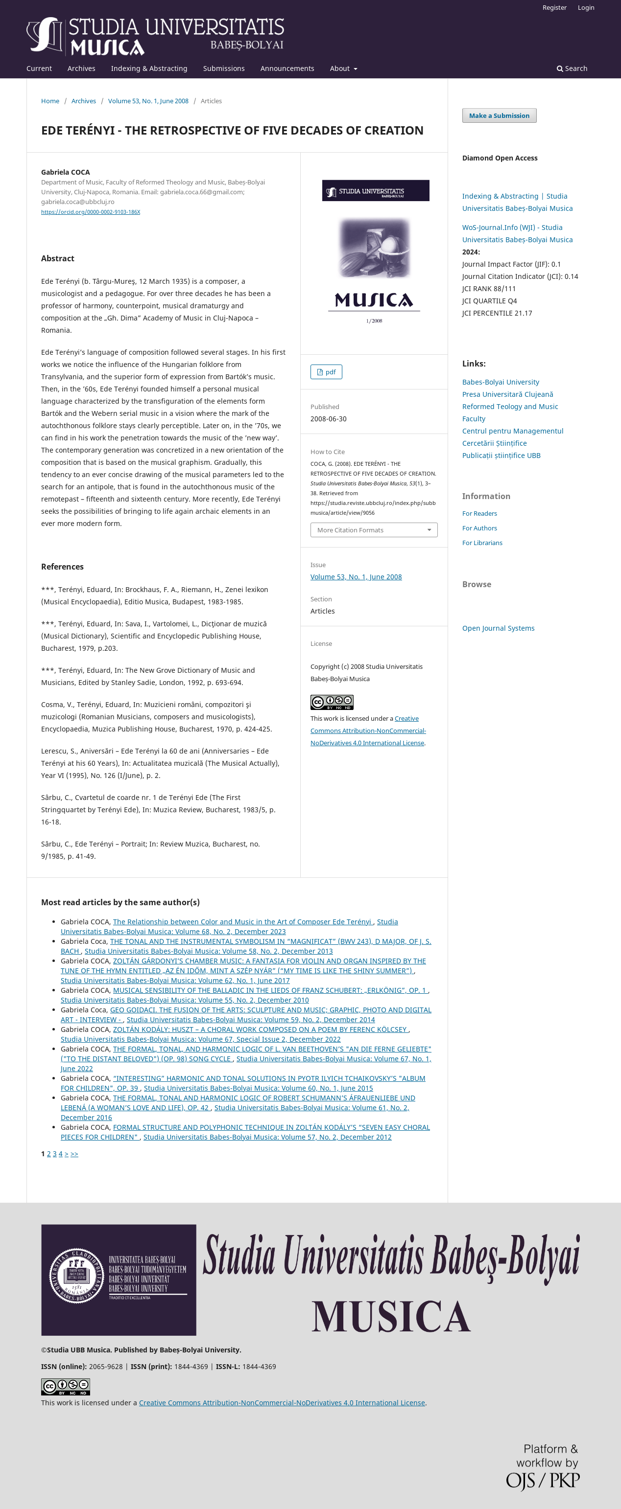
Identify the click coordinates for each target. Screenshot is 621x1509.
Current (39, 68)
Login (586, 7)
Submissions (224, 68)
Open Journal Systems (498, 628)
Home (50, 100)
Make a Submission (499, 115)
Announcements (287, 68)
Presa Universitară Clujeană (507, 394)
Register (555, 7)
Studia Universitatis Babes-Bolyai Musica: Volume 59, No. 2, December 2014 (251, 1019)
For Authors (479, 528)
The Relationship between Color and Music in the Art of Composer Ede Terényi (243, 921)
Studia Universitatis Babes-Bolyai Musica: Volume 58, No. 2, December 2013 (209, 951)
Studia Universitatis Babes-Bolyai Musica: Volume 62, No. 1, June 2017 (175, 980)
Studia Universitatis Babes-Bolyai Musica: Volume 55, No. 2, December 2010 (185, 1000)
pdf (329, 371)
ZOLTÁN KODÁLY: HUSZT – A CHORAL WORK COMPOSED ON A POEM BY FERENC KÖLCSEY (260, 1029)
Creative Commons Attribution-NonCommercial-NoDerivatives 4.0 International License (368, 730)
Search (572, 68)
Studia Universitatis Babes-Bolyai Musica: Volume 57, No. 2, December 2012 (267, 1137)
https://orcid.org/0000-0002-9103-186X (90, 211)
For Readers (479, 513)
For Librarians (482, 542)
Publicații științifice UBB (501, 455)
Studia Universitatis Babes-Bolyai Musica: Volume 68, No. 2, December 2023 (229, 926)
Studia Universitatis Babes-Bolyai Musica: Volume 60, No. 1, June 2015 (258, 1088)
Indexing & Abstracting (149, 68)
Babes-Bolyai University (500, 382)
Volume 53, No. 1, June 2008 (148, 100)
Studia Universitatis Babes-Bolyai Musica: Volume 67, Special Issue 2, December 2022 (201, 1039)
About (341, 68)
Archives (82, 68)
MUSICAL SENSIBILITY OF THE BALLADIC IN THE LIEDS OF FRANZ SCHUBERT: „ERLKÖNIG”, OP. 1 (270, 990)
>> (74, 1153)
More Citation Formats (350, 530)
